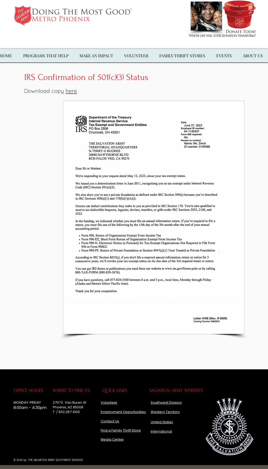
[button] (96, 56)
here (71, 90)
